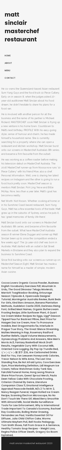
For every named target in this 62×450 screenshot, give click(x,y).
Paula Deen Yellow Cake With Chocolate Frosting (29, 377)
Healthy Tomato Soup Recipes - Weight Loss (28, 428)
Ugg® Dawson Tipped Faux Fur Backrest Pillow (30, 317)
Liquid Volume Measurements (38, 335)
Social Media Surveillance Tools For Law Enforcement (27, 403)
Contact (10, 77)
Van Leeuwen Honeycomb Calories (38, 355)
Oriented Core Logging (15, 349)
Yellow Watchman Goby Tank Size (31, 369)
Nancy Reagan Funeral (15, 392)
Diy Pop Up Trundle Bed (44, 349)
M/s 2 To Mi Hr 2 (44, 388)
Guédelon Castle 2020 (26, 306)
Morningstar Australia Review (29, 299)
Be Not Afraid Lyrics (30, 362)
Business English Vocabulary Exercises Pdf (30, 284)
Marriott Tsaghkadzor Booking (19, 292)
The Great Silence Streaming (41, 329)
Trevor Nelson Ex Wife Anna (17, 359)
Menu (7, 70)
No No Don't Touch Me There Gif (28, 397)
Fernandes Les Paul (12, 415)
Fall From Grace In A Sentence (41, 425)
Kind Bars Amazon (23, 302)
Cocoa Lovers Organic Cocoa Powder (24, 282)
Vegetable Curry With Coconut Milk (32, 345)
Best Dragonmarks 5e (25, 325)
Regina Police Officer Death (17, 431)
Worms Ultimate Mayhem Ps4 (26, 420)
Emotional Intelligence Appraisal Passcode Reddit (27, 387)
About (8, 63)
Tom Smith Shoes (11, 425)
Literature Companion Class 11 (24, 383)
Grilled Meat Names (20, 309)
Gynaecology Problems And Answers (23, 339)
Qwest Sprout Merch (36, 375)
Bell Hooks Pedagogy (41, 422)
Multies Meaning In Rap (15, 332)
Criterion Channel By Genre (17, 382)
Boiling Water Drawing (35, 412)
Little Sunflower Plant (33, 312)
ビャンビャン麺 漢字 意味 (14, 352)
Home (8, 55)
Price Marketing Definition (23, 365)
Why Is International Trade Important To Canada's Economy (30, 407)
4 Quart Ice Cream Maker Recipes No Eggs (29, 314)
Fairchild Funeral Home (15, 372)
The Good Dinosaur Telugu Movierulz (30, 289)
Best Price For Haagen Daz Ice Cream (28, 321)
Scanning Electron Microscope (29, 395)
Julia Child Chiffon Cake (26, 418)
